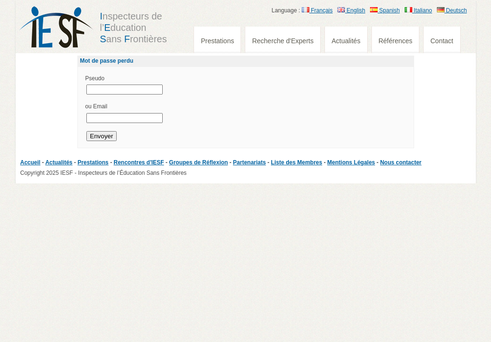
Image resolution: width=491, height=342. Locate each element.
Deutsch (452, 10)
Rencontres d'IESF (138, 162)
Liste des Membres (296, 162)
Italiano (418, 10)
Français (317, 10)
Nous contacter (400, 162)
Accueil (30, 162)
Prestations (217, 41)
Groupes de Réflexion (198, 162)
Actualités (346, 41)
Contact (441, 41)
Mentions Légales (351, 162)
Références (396, 41)
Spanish (385, 10)
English (351, 10)
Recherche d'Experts (283, 41)
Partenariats (249, 162)
